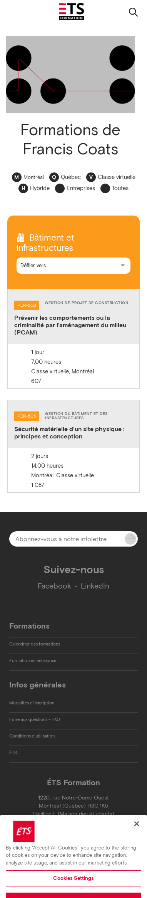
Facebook (54, 586)
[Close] (136, 838)
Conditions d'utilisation (32, 736)
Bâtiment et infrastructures (45, 242)
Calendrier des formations (34, 644)
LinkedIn (95, 586)
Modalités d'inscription (31, 703)
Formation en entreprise (32, 660)
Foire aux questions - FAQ (34, 719)
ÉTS (13, 752)
